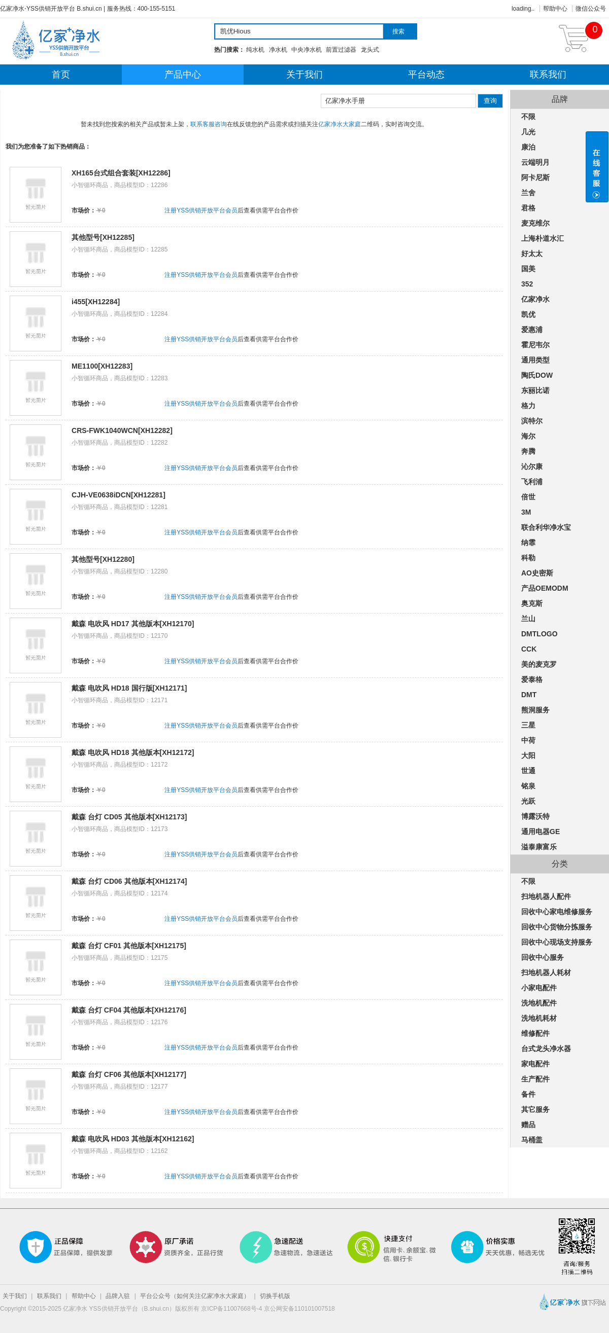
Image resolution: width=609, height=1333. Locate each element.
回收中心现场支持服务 (556, 942)
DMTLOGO (539, 634)
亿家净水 (535, 299)
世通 (528, 771)
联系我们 (548, 74)
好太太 (532, 253)
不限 (528, 117)
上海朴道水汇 (542, 238)
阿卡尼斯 (535, 177)
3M (526, 512)
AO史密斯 (537, 573)
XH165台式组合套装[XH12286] (121, 173)
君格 (528, 208)
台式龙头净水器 (546, 1048)
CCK (528, 649)
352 (527, 284)
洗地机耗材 (539, 1018)
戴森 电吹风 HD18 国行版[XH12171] (129, 688)
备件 (528, 1094)
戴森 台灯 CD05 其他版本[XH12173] (129, 817)
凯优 (528, 314)
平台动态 (426, 74)
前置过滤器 (341, 49)
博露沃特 (535, 816)
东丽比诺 (535, 390)
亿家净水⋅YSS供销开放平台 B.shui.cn (51, 8)
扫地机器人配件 (546, 896)
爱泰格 (532, 679)
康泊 (528, 147)
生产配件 (535, 1079)
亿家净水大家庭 (339, 124)
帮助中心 (555, 8)
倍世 (528, 497)
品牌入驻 (118, 1296)
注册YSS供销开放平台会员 (201, 210)
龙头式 (370, 49)
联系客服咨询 (208, 124)
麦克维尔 (535, 223)
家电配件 (535, 1064)
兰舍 (528, 193)
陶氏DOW (537, 375)
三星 (528, 725)
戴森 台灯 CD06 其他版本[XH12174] (129, 881)
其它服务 (535, 1109)
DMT (528, 695)
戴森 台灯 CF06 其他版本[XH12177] (129, 1074)
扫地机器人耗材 (546, 972)
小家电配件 (539, 988)
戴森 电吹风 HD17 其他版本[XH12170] (133, 624)
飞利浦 (532, 482)
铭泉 (528, 786)
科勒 (528, 558)
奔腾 (528, 451)
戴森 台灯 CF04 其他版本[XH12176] (129, 1010)
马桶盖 (532, 1140)
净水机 (278, 49)
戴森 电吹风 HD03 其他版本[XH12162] (133, 1139)
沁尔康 (532, 466)
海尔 (528, 436)
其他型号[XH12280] (103, 559)
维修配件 (535, 1033)
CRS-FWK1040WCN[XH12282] (122, 430)
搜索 (398, 31)
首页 (61, 74)
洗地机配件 (539, 1003)
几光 (528, 132)
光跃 (528, 801)
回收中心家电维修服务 (556, 912)
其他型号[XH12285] (103, 237)
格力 (528, 406)
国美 (528, 269)
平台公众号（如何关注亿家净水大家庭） (195, 1296)
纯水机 (255, 49)
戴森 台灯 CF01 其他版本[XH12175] (129, 946)
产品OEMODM (544, 588)
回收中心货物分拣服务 (556, 927)
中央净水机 (306, 49)
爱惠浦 (532, 330)
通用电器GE (540, 831)
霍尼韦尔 (535, 345)
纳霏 (528, 542)
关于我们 (304, 74)
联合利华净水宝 (546, 527)
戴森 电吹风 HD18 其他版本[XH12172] (133, 752)
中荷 (528, 740)
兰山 (528, 619)
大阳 (528, 755)
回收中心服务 (542, 957)
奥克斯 (532, 603)
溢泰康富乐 (539, 847)
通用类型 (535, 360)
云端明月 (535, 162)
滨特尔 (532, 421)
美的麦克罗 (539, 664)
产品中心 (182, 74)
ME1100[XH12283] (102, 366)
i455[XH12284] (96, 302)
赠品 (528, 1125)
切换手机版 (275, 1296)
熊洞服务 (535, 710)
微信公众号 (591, 8)
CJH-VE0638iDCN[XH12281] (118, 495)
